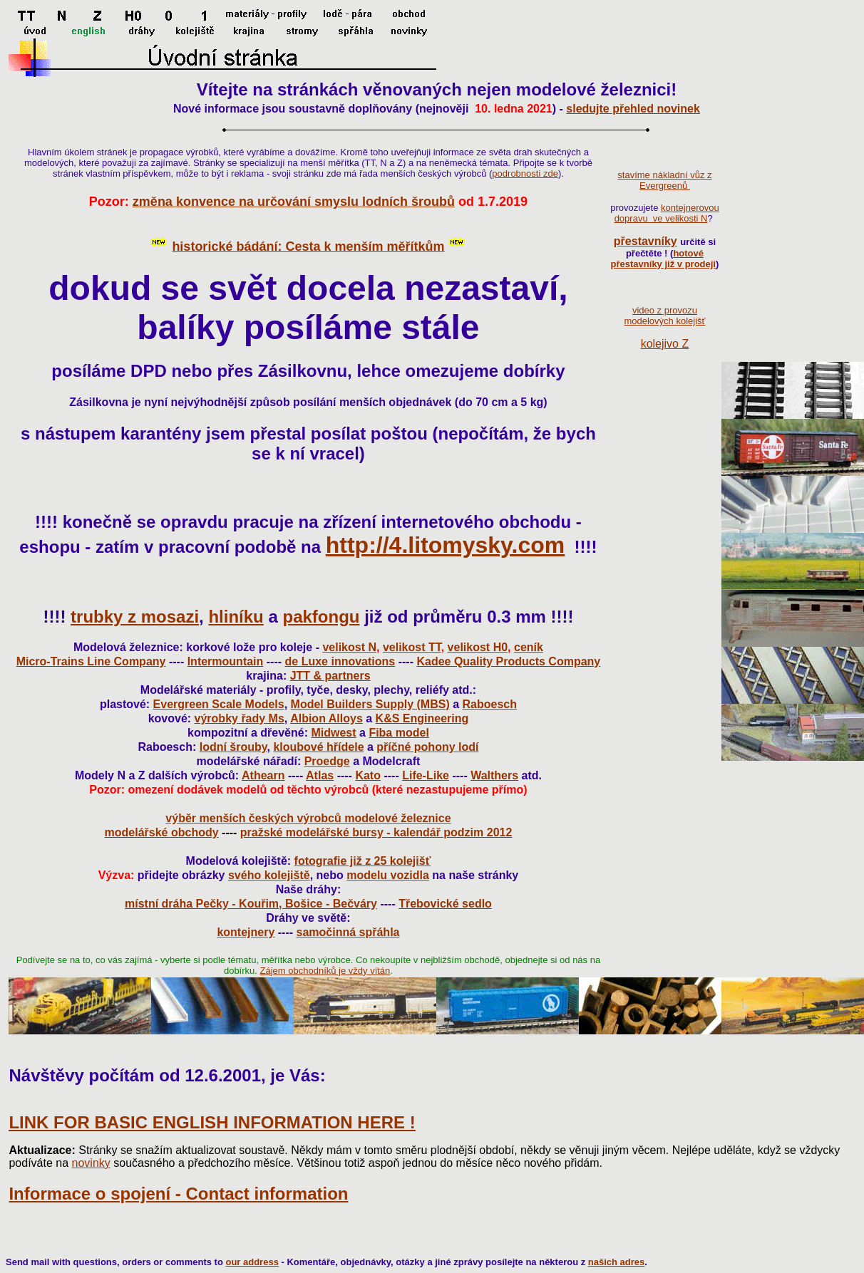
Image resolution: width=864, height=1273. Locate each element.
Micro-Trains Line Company (91, 661)
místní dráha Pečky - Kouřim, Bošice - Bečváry (251, 904)
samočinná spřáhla (348, 932)
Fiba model (398, 733)
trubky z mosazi (135, 616)
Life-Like (425, 775)
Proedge (327, 761)
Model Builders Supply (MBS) (370, 704)
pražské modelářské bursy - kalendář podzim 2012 (376, 832)
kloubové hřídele (318, 747)
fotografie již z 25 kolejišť (362, 861)
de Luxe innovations (340, 661)
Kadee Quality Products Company (508, 661)
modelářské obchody (162, 832)
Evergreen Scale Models (218, 704)
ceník (528, 647)
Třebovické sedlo (445, 904)
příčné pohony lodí (427, 747)
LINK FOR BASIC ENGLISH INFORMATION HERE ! (212, 1122)
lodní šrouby (233, 747)
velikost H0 (478, 647)
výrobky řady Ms (239, 718)
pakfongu (320, 616)
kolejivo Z (665, 344)
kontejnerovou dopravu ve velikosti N (666, 213)
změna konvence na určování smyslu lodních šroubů (294, 201)
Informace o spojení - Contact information (178, 1193)
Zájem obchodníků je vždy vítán (325, 970)
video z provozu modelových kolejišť (664, 315)
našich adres (616, 1262)
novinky (91, 1163)
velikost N (349, 647)
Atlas (320, 775)
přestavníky (645, 241)
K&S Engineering (422, 718)
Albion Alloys (326, 718)
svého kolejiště (269, 875)
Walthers (494, 775)
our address (251, 1262)
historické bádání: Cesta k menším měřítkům (308, 246)
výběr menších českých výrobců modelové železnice (308, 818)
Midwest (333, 733)
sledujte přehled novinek (633, 109)
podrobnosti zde (525, 173)
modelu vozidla (387, 875)
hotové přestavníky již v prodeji (663, 258)
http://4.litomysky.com (445, 545)
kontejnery (245, 932)
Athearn (263, 775)
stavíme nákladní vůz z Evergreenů (664, 180)
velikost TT (412, 647)
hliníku (235, 616)
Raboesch (490, 704)
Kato (368, 775)
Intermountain (225, 661)
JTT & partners (330, 676)
